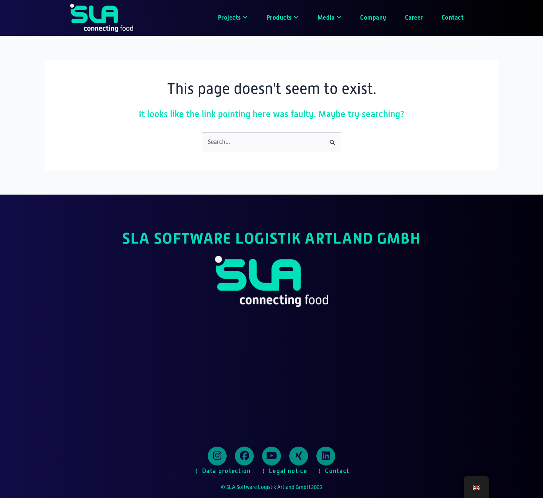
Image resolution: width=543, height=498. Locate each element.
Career (414, 17)
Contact (453, 17)
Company (373, 17)
